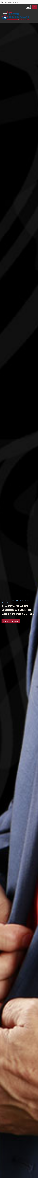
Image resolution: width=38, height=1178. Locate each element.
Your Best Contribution (10, 621)
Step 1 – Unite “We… (14, 2)
